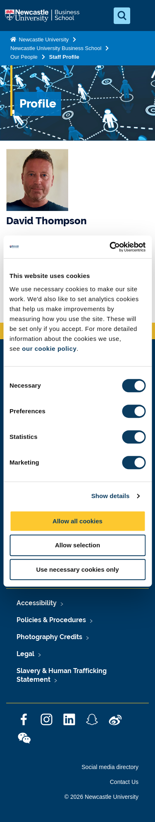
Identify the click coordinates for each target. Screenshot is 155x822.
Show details (110, 495)
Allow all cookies (77, 521)
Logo (43, 16)
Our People (24, 57)
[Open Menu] (142, 15)
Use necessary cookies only (77, 569)
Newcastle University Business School (55, 48)
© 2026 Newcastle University (101, 796)
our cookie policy (49, 348)
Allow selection (77, 545)
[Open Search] (122, 15)
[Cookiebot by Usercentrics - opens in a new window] (110, 247)
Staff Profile (64, 57)
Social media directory (109, 767)
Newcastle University (43, 39)
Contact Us (124, 782)
